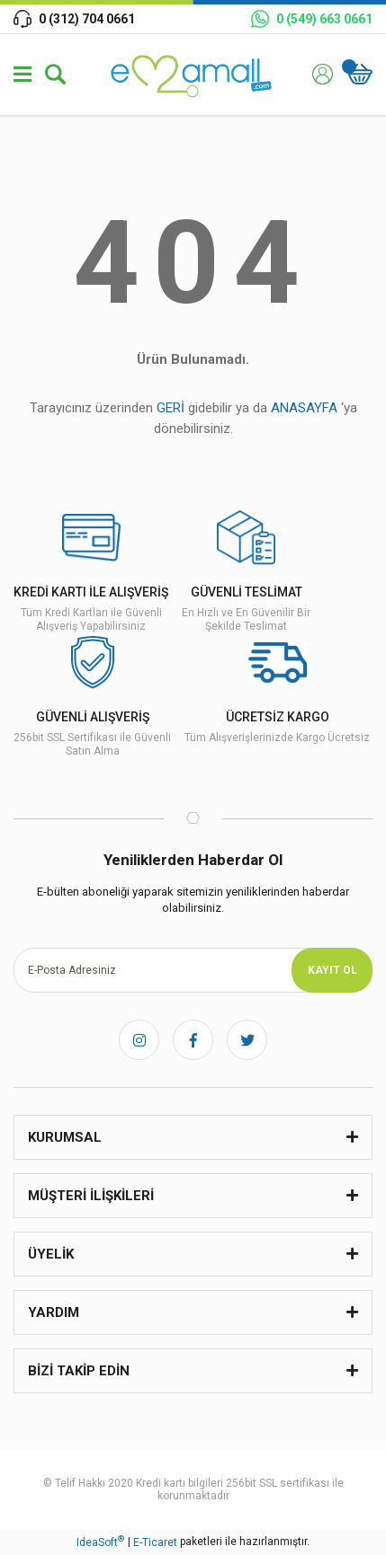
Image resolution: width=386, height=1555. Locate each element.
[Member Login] (322, 74)
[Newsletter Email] (193, 970)
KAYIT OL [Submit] (332, 970)
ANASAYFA (304, 408)
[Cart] (359, 74)
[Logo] (193, 74)
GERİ (170, 408)
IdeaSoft (100, 1541)
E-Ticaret (155, 1542)
